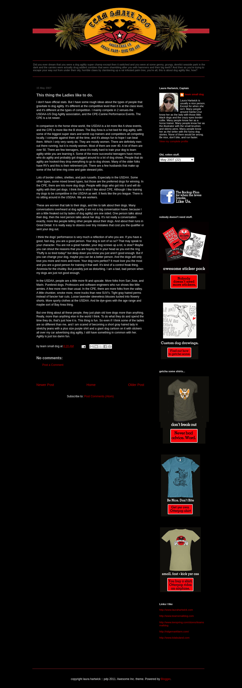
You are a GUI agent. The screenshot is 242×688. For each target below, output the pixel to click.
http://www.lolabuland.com (174, 637)
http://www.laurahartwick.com (176, 609)
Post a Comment (52, 365)
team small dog (194, 94)
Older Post (136, 385)
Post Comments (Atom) (99, 396)
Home (90, 385)
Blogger (165, 679)
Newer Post (45, 385)
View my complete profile (173, 141)
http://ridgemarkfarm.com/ (174, 631)
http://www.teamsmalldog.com (176, 615)
